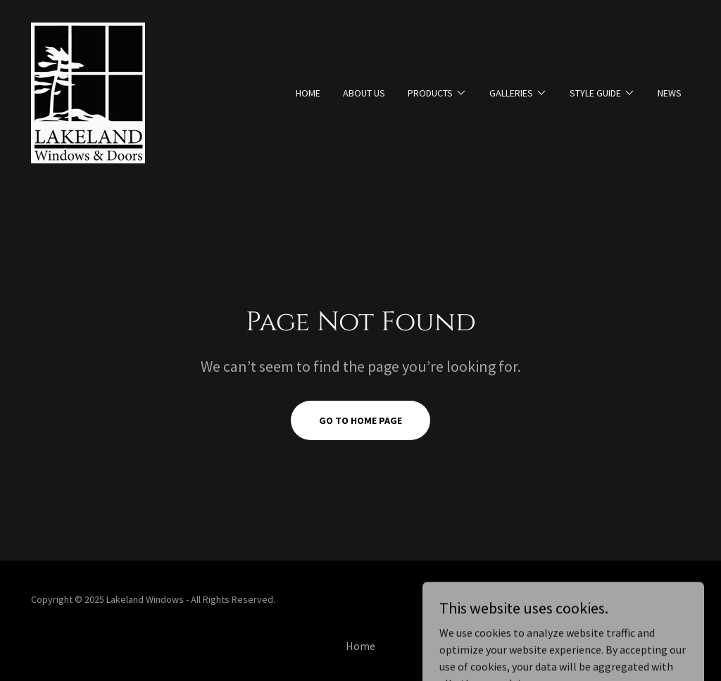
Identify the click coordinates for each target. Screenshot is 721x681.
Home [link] (308, 93)
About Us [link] (364, 93)
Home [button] (360, 646)
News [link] (670, 93)
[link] (88, 92)
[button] (437, 93)
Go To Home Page (360, 420)
